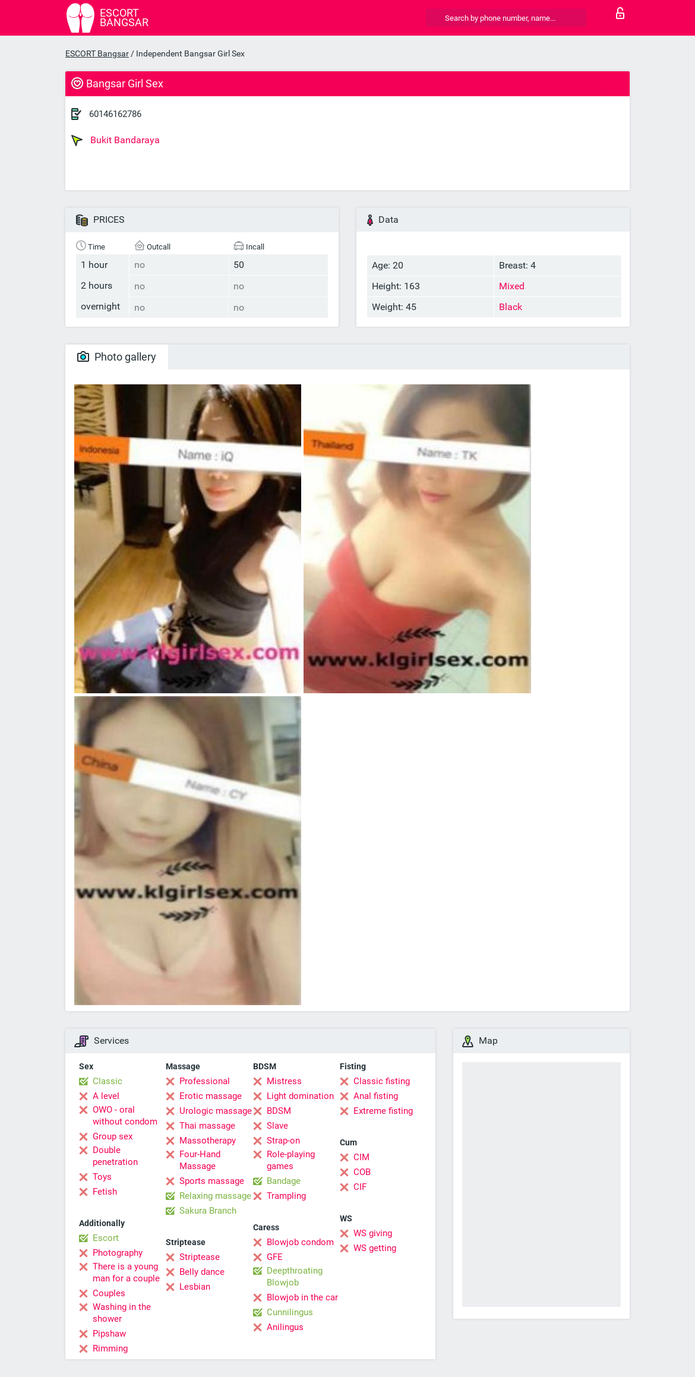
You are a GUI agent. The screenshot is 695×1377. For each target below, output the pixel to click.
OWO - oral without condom (125, 1115)
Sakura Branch (207, 1210)
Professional (204, 1081)
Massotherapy (207, 1140)
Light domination (300, 1096)
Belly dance (202, 1272)
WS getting (374, 1248)
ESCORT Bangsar (97, 53)
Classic (107, 1081)
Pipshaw (109, 1333)
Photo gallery (116, 356)
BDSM (279, 1111)
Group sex (112, 1136)
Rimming (110, 1348)
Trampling (286, 1195)
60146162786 (115, 114)
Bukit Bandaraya (115, 140)
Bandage (284, 1181)
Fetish (105, 1191)
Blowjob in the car (302, 1297)
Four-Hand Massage (199, 1160)
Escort (106, 1238)
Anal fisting (375, 1096)
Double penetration (115, 1156)
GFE (275, 1257)
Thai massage (207, 1125)
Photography (118, 1252)
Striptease (199, 1257)
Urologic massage (215, 1111)
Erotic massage (210, 1096)
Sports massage (211, 1181)
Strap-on (283, 1140)
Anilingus (285, 1327)
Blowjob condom (300, 1242)
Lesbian (194, 1286)
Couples (109, 1293)
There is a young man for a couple (126, 1272)
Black (510, 306)
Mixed (512, 286)
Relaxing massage (215, 1195)
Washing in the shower (122, 1313)
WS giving (372, 1233)
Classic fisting (381, 1081)
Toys (102, 1176)
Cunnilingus (290, 1312)
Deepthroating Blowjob (295, 1276)
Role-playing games (291, 1160)
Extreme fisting (383, 1111)
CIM (361, 1157)
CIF (360, 1187)
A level (106, 1096)
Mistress (284, 1081)
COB (362, 1172)
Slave (277, 1125)
